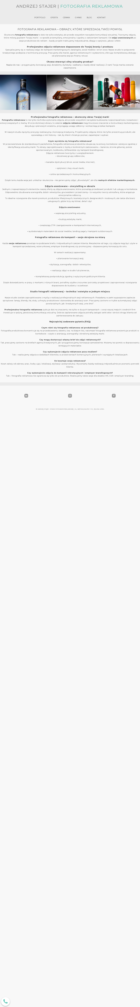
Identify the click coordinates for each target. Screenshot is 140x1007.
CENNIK (66, 17)
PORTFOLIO (39, 17)
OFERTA (54, 17)
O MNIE (78, 17)
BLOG (89, 17)
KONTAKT (101, 17)
